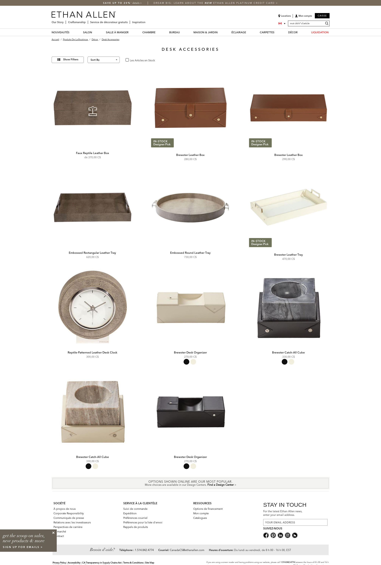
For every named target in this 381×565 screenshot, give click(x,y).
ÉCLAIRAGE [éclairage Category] (238, 32)
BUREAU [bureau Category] (174, 32)
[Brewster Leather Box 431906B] (289, 108)
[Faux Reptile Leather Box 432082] (93, 108)
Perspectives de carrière (68, 527)
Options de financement (208, 509)
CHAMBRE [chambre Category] (148, 32)
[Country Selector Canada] (282, 23)
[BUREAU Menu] (182, 32)
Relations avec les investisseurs (72, 522)
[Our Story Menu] (64, 20)
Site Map (149, 562)
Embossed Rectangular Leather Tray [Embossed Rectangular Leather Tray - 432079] (92, 252)
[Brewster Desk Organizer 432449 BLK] (191, 412)
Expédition (130, 513)
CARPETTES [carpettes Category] (267, 32)
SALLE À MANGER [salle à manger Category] (117, 32)
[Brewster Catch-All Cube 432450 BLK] (289, 307)
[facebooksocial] (266, 534)
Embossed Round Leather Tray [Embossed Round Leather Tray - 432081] (190, 252)
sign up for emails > (23, 547)
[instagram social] (287, 534)
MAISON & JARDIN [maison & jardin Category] (205, 32)
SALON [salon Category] (87, 32)
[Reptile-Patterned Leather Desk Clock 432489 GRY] (93, 307)
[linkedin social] (280, 534)
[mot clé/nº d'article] (308, 23)
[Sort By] (104, 60)
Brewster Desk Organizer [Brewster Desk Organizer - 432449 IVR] (190, 352)
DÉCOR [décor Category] (293, 32)
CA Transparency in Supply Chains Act (101, 562)
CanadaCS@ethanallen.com (187, 550)
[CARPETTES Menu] (276, 32)
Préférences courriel (135, 518)
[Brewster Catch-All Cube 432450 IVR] (93, 412)
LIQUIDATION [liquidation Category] (320, 32)
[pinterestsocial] (273, 534)
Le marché (60, 531)
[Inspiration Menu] (146, 20)
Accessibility (74, 562)
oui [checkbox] (131, 60)
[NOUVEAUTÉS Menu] (71, 32)
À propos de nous (65, 509)
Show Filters (70, 59)
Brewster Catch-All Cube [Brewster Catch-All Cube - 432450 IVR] (92, 457)
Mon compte (201, 513)
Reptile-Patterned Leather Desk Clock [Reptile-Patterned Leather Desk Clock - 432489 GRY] (92, 352)
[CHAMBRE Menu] (157, 32)
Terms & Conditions (133, 562)
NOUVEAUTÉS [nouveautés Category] (60, 32)
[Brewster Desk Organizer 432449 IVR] (191, 307)
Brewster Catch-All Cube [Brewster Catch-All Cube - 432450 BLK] (288, 352)
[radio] (186, 362)
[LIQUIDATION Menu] (331, 32)
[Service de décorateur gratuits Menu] (128, 20)
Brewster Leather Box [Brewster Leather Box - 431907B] (190, 155)
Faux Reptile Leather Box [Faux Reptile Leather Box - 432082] (92, 153)
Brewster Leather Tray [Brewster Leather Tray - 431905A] (288, 254)
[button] (303, 17)
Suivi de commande (135, 509)
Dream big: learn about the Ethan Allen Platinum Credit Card (215, 3)
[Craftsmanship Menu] (86, 20)
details (136, 3)
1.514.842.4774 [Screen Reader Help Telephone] (288, 562)
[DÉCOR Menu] (300, 32)
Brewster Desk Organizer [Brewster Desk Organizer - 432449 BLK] (190, 457)
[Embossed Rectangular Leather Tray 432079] (93, 207)
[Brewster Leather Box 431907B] (191, 108)
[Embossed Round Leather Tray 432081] (191, 207)
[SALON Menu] (94, 32)
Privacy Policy (59, 562)
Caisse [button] (322, 15)
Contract (59, 536)
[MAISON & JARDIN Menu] (220, 32)
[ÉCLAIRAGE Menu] (248, 32)
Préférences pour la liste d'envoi (142, 522)
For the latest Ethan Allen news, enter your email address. (282, 513)
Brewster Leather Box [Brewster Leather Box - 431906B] (288, 155)
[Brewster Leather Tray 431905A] (289, 207)
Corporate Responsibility (69, 513)
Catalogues (200, 518)
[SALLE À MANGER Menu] (131, 32)
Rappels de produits (135, 527)
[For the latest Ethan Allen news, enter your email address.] (295, 522)
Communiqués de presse (69, 518)
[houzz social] (295, 534)
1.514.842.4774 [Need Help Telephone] (144, 550)
